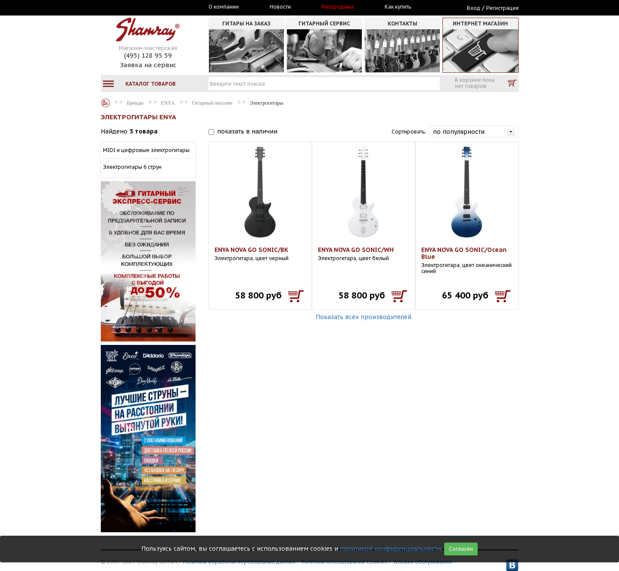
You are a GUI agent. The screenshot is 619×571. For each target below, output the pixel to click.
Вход (473, 8)
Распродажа (338, 7)
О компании (223, 7)
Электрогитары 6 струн (132, 167)
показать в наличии (247, 131)
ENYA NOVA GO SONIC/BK (251, 249)
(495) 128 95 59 (148, 55)
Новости (280, 7)
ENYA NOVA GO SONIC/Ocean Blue (464, 253)
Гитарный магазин (212, 103)
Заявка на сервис (148, 65)
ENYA (167, 103)
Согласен (461, 549)
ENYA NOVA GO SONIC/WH (356, 249)
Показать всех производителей (363, 317)
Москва (140, 7)
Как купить (398, 7)
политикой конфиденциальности (390, 548)
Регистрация (502, 8)
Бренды (105, 103)
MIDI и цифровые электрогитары (146, 150)
